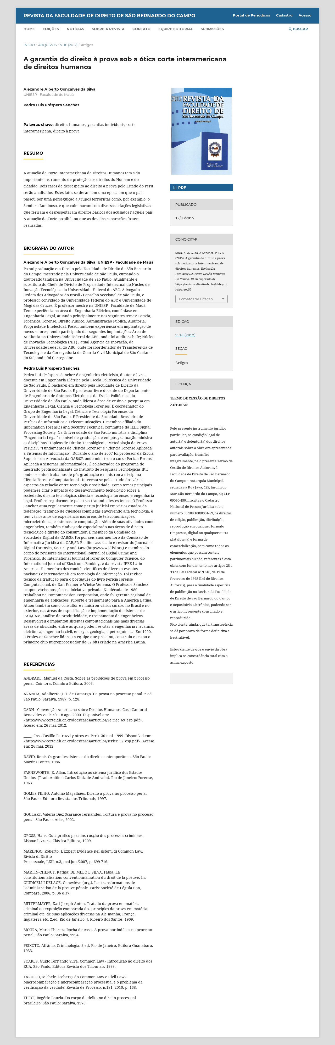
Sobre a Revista (108, 29)
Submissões (212, 29)
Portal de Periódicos (251, 15)
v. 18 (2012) (68, 45)
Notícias (75, 29)
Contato (141, 29)
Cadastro (284, 15)
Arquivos (47, 45)
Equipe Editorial (175, 29)
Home (29, 29)
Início (29, 45)
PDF (181, 187)
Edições (51, 29)
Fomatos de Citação (196, 299)
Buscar (298, 29)
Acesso (305, 15)
